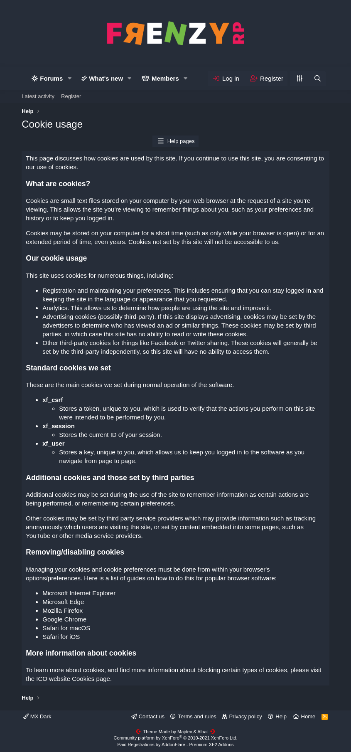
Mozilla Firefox (62, 610)
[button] (69, 78)
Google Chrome (64, 619)
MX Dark (37, 716)
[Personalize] (299, 78)
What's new (106, 78)
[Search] (317, 78)
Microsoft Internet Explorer (78, 593)
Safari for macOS (66, 627)
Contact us (151, 716)
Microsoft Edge (63, 601)
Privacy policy (245, 716)
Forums (51, 78)
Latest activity (38, 96)
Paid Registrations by (175, 744)
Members (165, 78)
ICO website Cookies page (73, 678)
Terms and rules (197, 716)
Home (308, 716)
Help (281, 716)
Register (71, 96)
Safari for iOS (61, 636)
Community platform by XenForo (176, 737)
